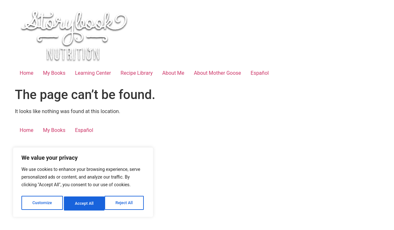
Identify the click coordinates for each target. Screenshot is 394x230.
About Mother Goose (217, 73)
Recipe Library (136, 73)
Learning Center (93, 73)
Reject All (83, 203)
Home (27, 73)
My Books (54, 73)
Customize (41, 203)
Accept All (125, 203)
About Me (173, 73)
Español (260, 73)
